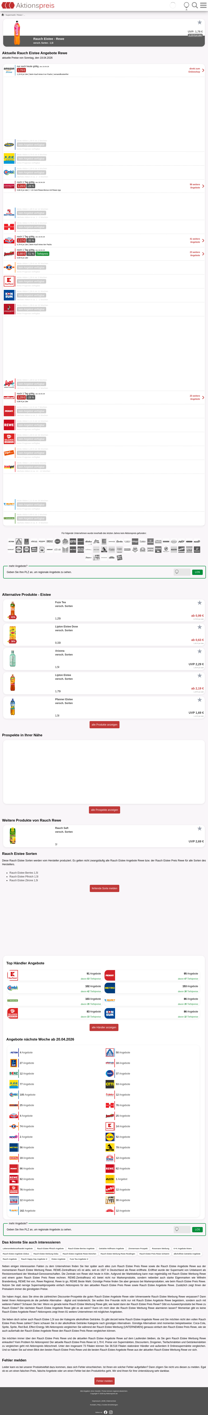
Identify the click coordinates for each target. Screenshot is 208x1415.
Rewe (19, 15)
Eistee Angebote (59, 1259)
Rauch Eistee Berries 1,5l (23, 872)
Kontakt (93, 1405)
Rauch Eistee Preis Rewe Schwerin (154, 1254)
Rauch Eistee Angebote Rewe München (79, 1254)
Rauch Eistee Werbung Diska (46, 1254)
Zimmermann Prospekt (138, 1248)
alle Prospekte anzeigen (104, 809)
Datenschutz (111, 1401)
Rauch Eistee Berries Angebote (81, 1248)
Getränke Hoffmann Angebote (111, 1248)
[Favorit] (199, 22)
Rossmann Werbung (160, 1248)
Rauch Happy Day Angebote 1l (34, 1259)
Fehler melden (105, 1381)
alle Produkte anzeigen (104, 724)
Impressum (96, 1401)
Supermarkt (11, 15)
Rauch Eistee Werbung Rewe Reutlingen (118, 1254)
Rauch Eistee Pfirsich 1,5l (23, 876)
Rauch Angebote (10, 1259)
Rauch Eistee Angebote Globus (16, 1254)
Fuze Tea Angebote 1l (79, 1259)
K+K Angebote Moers (183, 1248)
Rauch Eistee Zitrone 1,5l (23, 880)
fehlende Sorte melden (104, 888)
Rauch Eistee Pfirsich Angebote (50, 1248)
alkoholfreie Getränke (88, 1319)
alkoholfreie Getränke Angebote (187, 1254)
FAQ (99, 1405)
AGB (103, 1401)
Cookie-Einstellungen (110, 1405)
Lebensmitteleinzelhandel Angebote (18, 1248)
